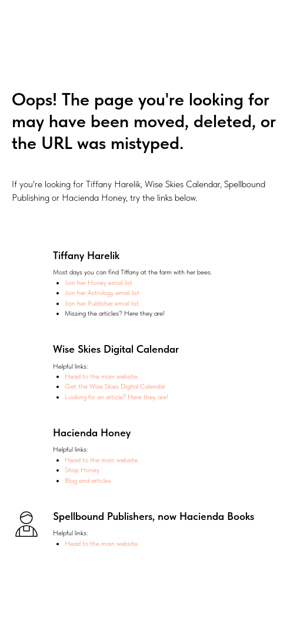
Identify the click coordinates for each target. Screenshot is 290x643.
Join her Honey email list (98, 283)
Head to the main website (101, 376)
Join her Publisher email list (102, 303)
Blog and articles (88, 480)
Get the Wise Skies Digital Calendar (115, 386)
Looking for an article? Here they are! (116, 397)
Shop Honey (82, 470)
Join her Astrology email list (102, 293)
